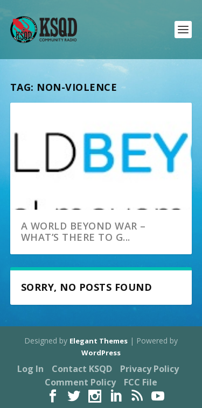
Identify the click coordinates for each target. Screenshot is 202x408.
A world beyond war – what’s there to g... (83, 231)
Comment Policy (80, 382)
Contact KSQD (82, 369)
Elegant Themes (98, 341)
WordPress (101, 352)
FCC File (140, 382)
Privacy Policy (149, 369)
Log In (30, 369)
